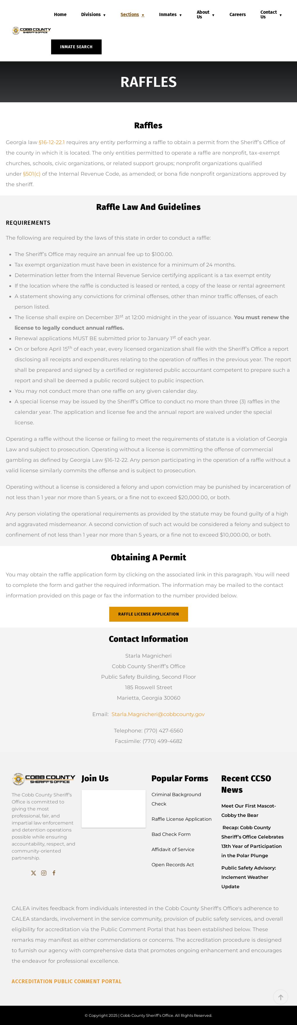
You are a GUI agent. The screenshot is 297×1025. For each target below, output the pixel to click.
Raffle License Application (148, 614)
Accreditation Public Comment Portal (67, 981)
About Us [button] (203, 14)
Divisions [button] (91, 14)
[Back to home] (31, 30)
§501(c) (32, 174)
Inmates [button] (168, 14)
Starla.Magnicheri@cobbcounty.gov (158, 714)
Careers (238, 14)
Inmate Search (76, 46)
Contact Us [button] (268, 14)
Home (60, 14)
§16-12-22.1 (52, 142)
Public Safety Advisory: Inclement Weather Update (248, 877)
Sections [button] (130, 14)
